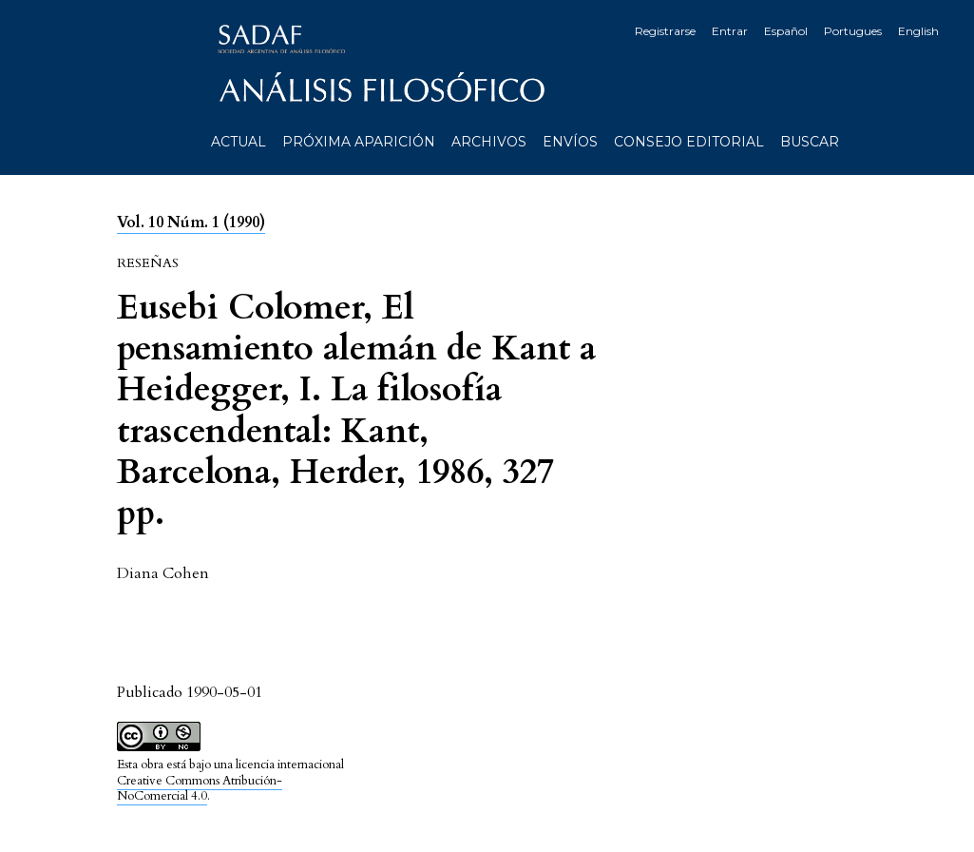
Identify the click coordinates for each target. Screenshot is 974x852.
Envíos (570, 141)
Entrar (730, 31)
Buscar (809, 141)
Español (786, 31)
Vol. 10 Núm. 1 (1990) (191, 222)
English (918, 31)
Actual (238, 141)
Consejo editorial (689, 141)
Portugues (853, 31)
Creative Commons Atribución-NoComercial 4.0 (199, 788)
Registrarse (665, 31)
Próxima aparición (358, 141)
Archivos (488, 141)
